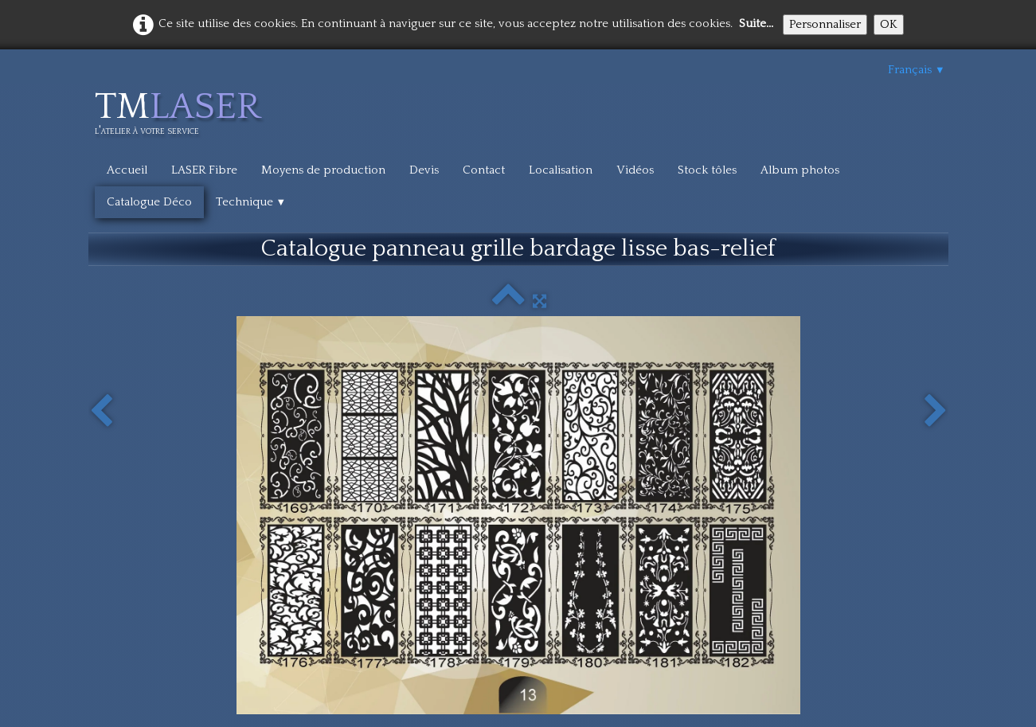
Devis (424, 170)
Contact (484, 170)
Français (916, 69)
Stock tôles (707, 170)
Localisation (560, 170)
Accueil (127, 170)
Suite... (756, 23)
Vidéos (635, 170)
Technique (251, 202)
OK (888, 24)
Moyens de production (323, 170)
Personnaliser (825, 24)
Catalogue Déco (149, 202)
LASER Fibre (204, 170)
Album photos (799, 170)
